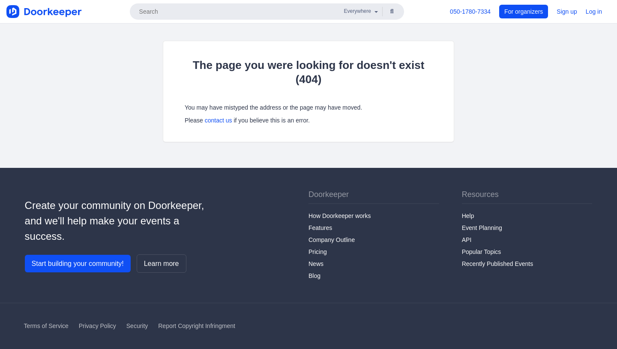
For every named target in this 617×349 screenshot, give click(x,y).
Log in (594, 11)
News (315, 263)
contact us (218, 120)
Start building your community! (78, 263)
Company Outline (331, 239)
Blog (314, 275)
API (467, 239)
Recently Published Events (497, 263)
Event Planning (482, 227)
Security (137, 325)
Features (320, 227)
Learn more (161, 263)
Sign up (567, 11)
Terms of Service (46, 325)
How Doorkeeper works (339, 215)
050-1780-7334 (470, 11)
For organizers (523, 11)
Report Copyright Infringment (196, 325)
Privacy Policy (97, 325)
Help (468, 215)
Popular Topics (481, 251)
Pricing (317, 251)
